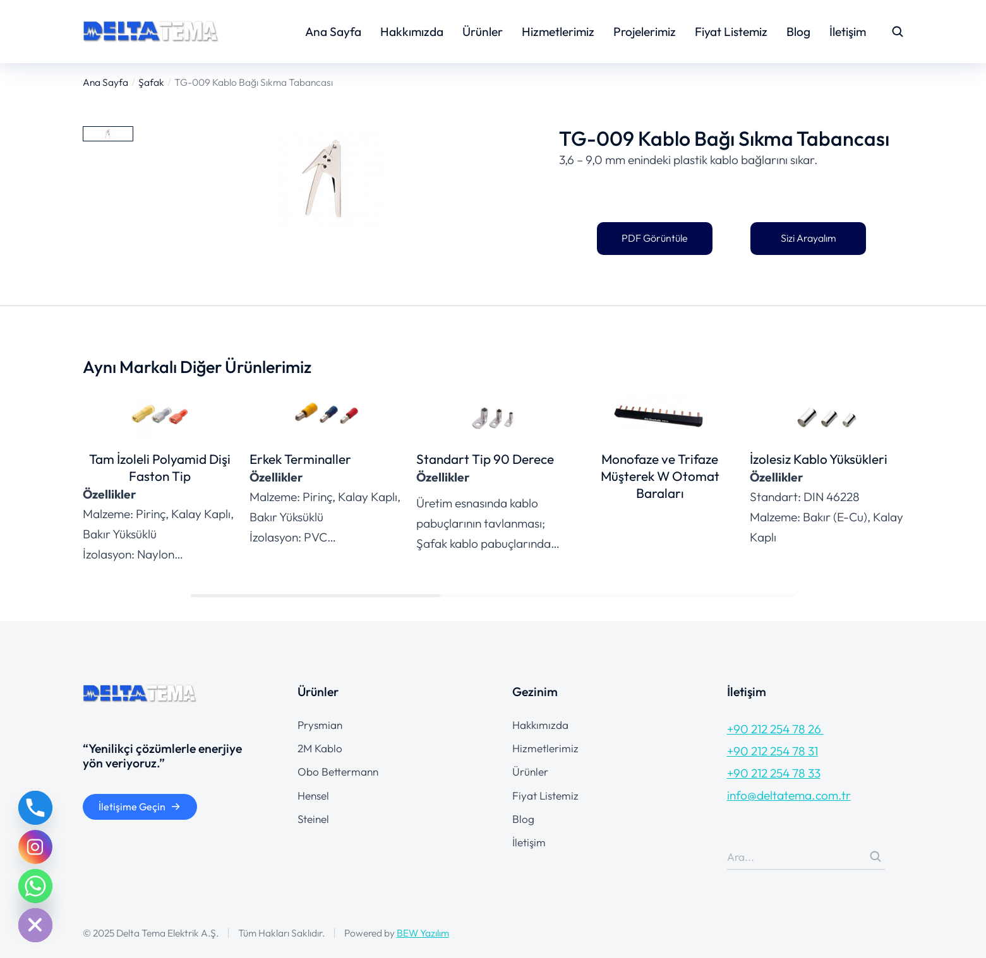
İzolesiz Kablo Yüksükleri (818, 459)
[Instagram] (35, 847)
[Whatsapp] (35, 886)
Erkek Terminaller (300, 459)
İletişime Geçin (140, 806)
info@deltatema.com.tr (789, 795)
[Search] (875, 856)
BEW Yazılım (423, 932)
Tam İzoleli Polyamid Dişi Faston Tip (160, 467)
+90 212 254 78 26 (775, 728)
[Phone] (35, 808)
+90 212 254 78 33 (774, 773)
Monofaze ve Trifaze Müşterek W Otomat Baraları (660, 476)
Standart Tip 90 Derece (485, 459)
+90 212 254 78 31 (772, 751)
